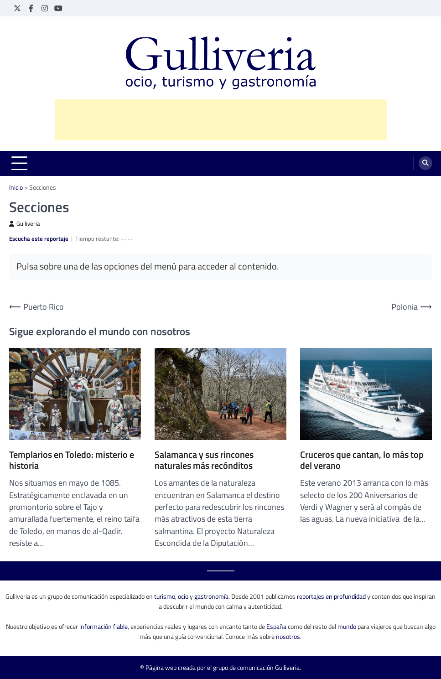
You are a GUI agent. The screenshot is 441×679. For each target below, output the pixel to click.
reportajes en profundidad (331, 596)
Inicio (16, 187)
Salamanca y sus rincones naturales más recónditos (204, 460)
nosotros (288, 636)
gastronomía (211, 596)
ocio (183, 596)
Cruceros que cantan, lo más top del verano (362, 460)
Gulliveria (24, 223)
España (276, 626)
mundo (346, 626)
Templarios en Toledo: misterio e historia (71, 460)
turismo (164, 596)
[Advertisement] (221, 119)
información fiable (103, 626)
